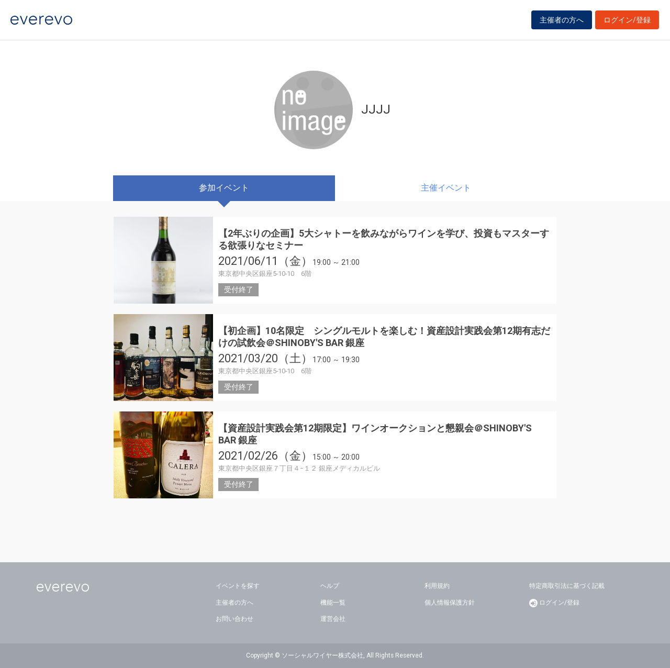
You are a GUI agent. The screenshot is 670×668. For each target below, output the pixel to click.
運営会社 (332, 618)
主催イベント (446, 188)
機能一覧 (332, 602)
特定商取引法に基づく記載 (567, 585)
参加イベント (224, 188)
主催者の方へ (562, 22)
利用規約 (437, 585)
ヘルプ (329, 585)
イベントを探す (238, 585)
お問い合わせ (234, 618)
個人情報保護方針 (450, 602)
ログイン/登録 (627, 22)
